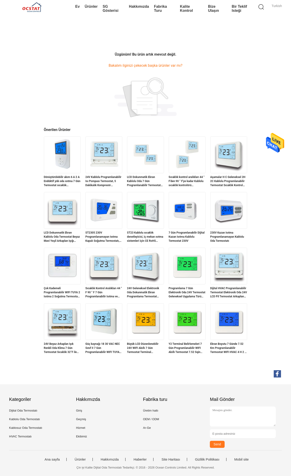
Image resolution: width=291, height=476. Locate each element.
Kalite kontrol (186, 8)
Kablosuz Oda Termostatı (25, 427)
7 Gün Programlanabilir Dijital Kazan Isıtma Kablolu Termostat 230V (187, 236)
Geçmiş (81, 419)
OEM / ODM (151, 419)
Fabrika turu (160, 8)
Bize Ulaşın (213, 8)
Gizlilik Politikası (207, 459)
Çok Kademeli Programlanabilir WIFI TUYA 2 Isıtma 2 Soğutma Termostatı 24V (62, 292)
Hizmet (80, 427)
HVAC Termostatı (20, 436)
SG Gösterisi (110, 8)
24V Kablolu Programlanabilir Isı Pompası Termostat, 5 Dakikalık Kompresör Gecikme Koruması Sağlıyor (103, 181)
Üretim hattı (150, 410)
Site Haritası (170, 459)
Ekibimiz (81, 436)
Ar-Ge (147, 427)
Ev (77, 6)
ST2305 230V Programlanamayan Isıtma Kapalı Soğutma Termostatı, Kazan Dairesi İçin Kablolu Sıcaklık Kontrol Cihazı (102, 237)
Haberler (140, 459)
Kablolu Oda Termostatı (24, 419)
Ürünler (91, 6)
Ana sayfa (52, 459)
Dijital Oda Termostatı (23, 410)
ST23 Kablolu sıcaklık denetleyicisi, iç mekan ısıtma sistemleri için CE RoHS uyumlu (145, 237)
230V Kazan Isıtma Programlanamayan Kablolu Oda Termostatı (227, 236)
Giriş (79, 410)
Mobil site (241, 459)
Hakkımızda (139, 6)
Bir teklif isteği (239, 8)
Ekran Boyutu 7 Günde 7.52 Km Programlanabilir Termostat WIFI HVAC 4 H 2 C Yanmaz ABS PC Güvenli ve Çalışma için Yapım (228, 348)
